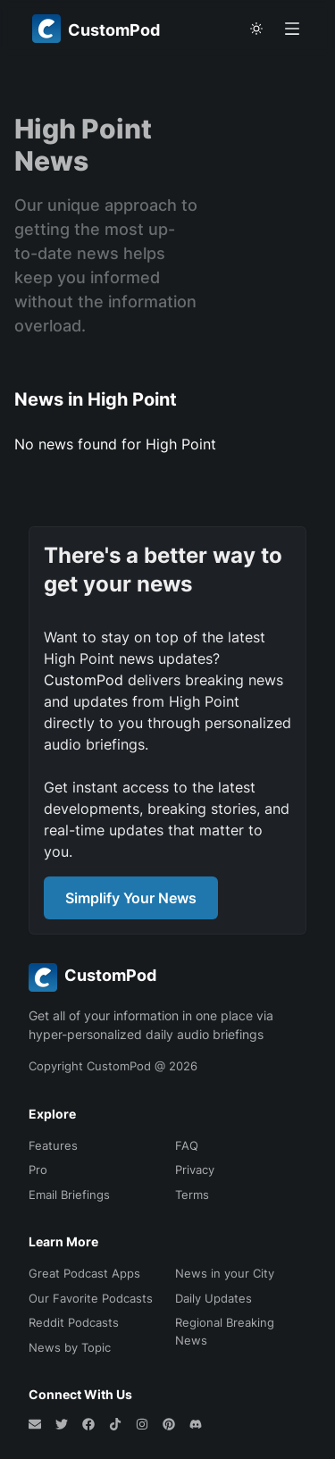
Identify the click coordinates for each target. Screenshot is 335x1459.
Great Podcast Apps (84, 1273)
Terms (192, 1194)
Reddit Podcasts (74, 1322)
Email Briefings (69, 1194)
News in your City (224, 1273)
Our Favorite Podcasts (91, 1298)
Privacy (194, 1169)
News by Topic (70, 1347)
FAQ (186, 1145)
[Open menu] (292, 28)
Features (53, 1145)
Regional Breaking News (224, 1331)
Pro (38, 1169)
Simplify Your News (131, 898)
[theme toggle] (256, 28)
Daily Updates (213, 1298)
